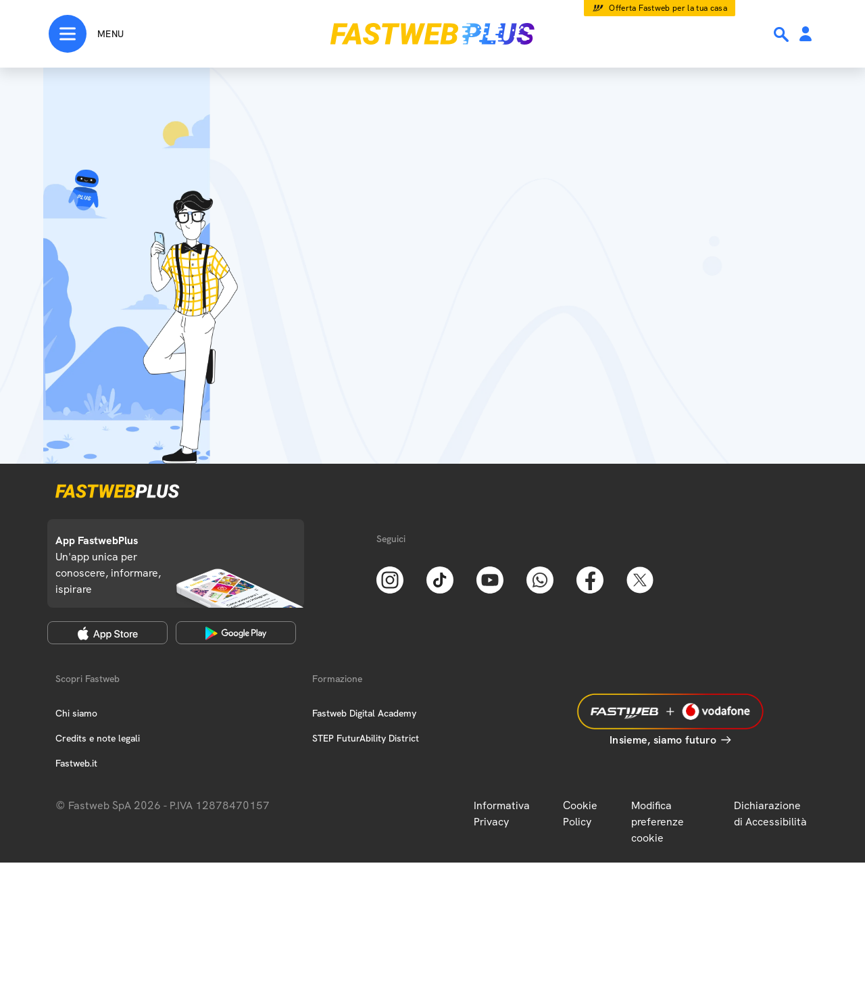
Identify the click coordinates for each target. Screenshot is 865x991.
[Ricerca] (782, 34)
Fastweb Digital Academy (364, 713)
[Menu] (86, 34)
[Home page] (432, 34)
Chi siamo (76, 713)
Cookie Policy (580, 813)
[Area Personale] (805, 34)
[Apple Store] (107, 632)
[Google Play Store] (236, 632)
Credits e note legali (97, 738)
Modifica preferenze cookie (657, 821)
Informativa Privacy (502, 813)
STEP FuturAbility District (365, 738)
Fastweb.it (76, 763)
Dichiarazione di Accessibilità (770, 813)
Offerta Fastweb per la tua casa (668, 8)
